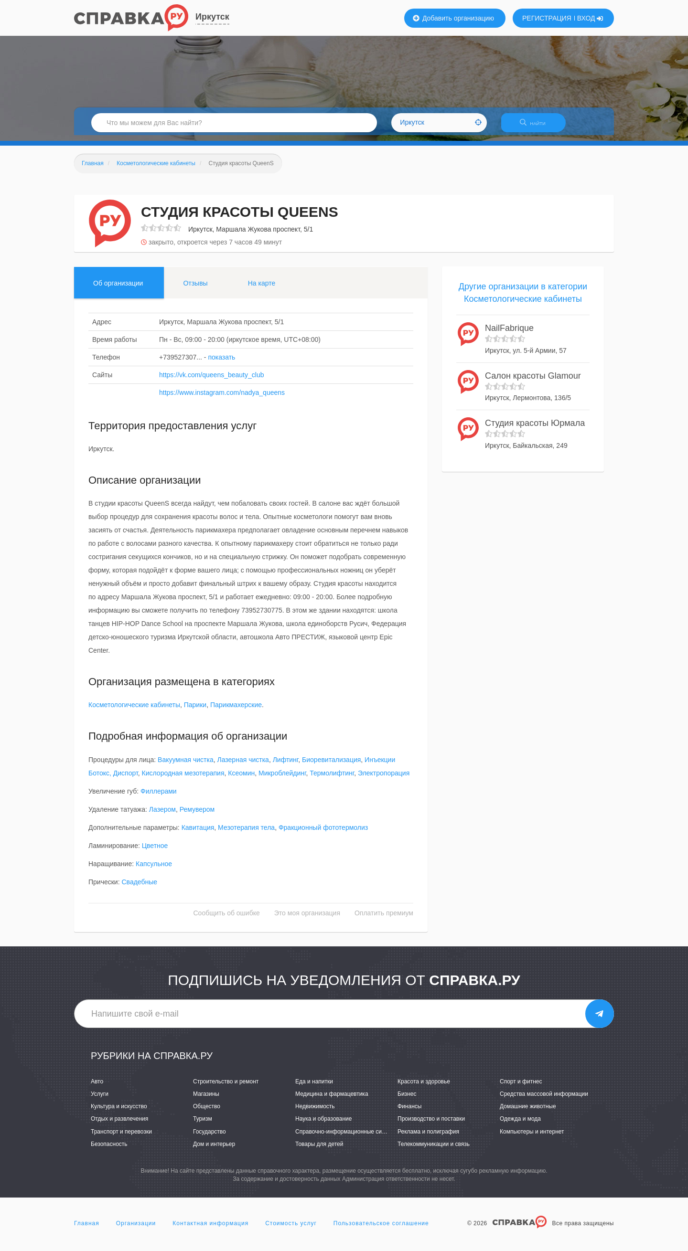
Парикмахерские (236, 711)
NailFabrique (509, 334)
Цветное (155, 851)
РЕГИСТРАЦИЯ (546, 18)
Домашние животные (528, 1112)
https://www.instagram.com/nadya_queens (222, 398)
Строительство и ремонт (225, 1087)
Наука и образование (323, 1125)
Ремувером (197, 815)
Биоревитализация (331, 765)
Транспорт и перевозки (121, 1137)
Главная (86, 1229)
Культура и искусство (119, 1112)
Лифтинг (286, 765)
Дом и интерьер (214, 1149)
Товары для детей (319, 1149)
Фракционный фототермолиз (323, 833)
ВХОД (590, 18)
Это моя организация (307, 918)
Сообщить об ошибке (227, 918)
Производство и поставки (431, 1125)
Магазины (206, 1099)
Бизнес (407, 1099)
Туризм (202, 1125)
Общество (206, 1112)
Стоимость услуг (291, 1229)
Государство (209, 1137)
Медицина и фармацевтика (331, 1099)
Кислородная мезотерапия (183, 779)
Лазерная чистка (243, 765)
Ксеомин (241, 779)
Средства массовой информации (544, 1099)
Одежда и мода (520, 1125)
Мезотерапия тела (246, 833)
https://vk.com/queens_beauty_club (211, 380)
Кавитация (198, 833)
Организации (136, 1229)
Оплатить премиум (384, 918)
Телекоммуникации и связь (434, 1149)
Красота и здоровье (424, 1087)
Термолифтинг (332, 779)
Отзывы (195, 289)
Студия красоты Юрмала (535, 429)
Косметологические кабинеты (134, 711)
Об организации (118, 289)
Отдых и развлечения (119, 1125)
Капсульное (154, 869)
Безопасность (109, 1149)
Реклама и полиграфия (428, 1137)
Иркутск (212, 16)
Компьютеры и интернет (532, 1137)
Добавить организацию (453, 18)
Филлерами (158, 797)
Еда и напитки (314, 1087)
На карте (262, 289)
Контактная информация (210, 1229)
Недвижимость (315, 1112)
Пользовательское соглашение (381, 1229)
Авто (97, 1087)
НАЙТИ (537, 126)
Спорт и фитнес (521, 1087)
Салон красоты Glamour (533, 381)
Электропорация (383, 779)
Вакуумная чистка (186, 765)
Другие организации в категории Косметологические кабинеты (523, 298)
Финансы (409, 1112)
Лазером (162, 815)
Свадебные (139, 887)
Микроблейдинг (282, 779)
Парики (195, 711)
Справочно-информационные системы (346, 1137)
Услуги (99, 1099)
